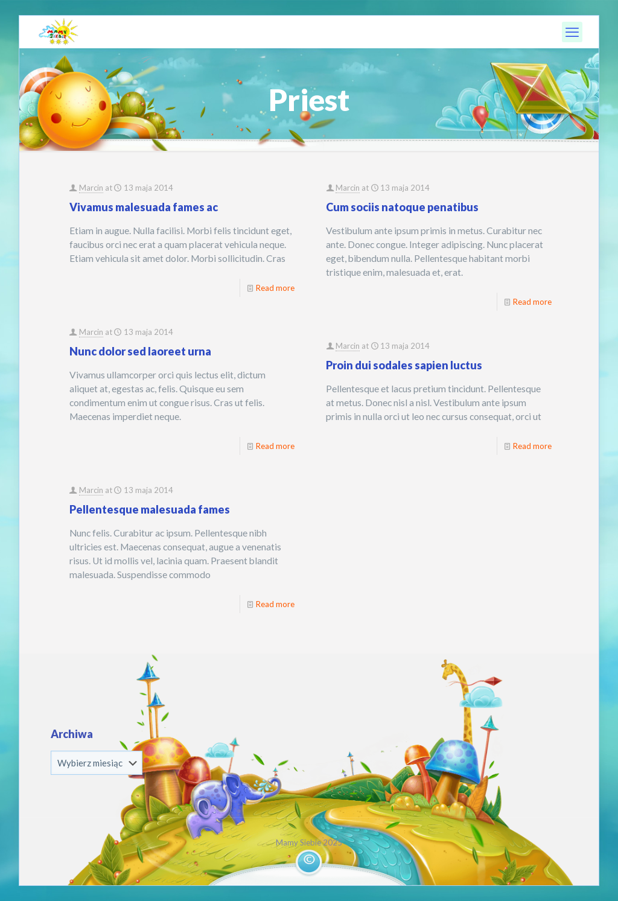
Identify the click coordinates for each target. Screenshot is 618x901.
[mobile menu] (572, 32)
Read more (275, 288)
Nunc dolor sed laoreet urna (140, 351)
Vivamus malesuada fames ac (143, 207)
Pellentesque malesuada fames (149, 509)
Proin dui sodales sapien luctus (404, 365)
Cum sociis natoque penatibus (402, 207)
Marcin (91, 188)
